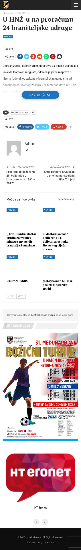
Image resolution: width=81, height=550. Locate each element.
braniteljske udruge (19, 112)
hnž (33, 112)
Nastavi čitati (40, 94)
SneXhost (49, 542)
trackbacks (41, 315)
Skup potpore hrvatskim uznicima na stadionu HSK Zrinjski (59, 175)
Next (21, 296)
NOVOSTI (8, 37)
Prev (11, 296)
